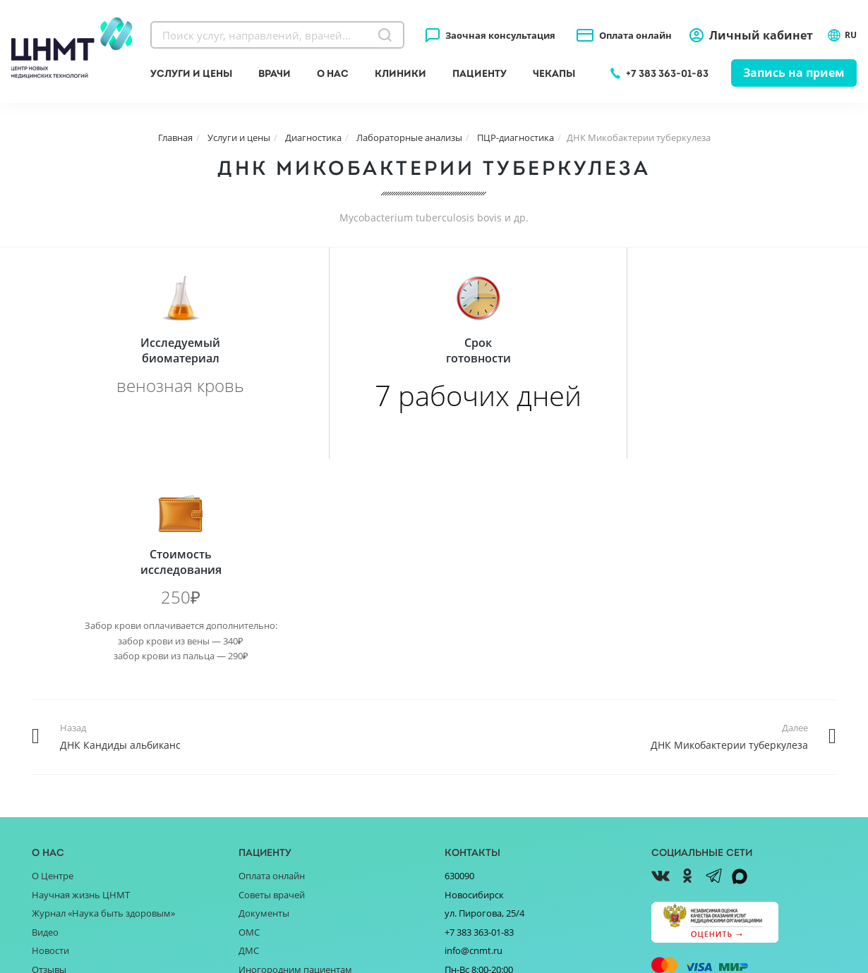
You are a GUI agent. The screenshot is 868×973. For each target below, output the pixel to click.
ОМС (249, 720)
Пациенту (479, 73)
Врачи (274, 73)
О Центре (52, 664)
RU (842, 35)
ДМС (249, 739)
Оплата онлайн (635, 35)
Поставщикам (62, 795)
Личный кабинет (761, 35)
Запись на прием (794, 72)
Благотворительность (80, 776)
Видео (45, 720)
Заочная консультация (500, 35)
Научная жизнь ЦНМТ (81, 683)
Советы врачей (272, 683)
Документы (264, 701)
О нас (333, 73)
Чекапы (554, 73)
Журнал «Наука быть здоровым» (103, 701)
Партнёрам (56, 814)
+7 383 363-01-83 (667, 73)
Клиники (400, 73)
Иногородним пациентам (295, 758)
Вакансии (52, 832)
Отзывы (49, 758)
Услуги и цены (191, 73)
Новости (50, 739)
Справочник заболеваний (295, 776)
